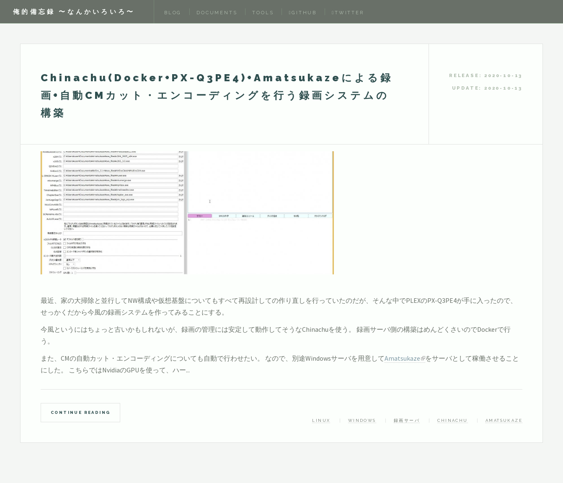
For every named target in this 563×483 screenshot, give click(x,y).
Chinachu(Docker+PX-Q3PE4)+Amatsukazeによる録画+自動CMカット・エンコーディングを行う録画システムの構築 (217, 95)
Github (303, 12)
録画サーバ (407, 420)
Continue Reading (80, 412)
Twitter (348, 12)
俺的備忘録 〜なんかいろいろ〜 (74, 11)
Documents (216, 12)
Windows (362, 420)
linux (321, 420)
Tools (263, 12)
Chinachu (452, 420)
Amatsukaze (402, 358)
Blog (172, 12)
